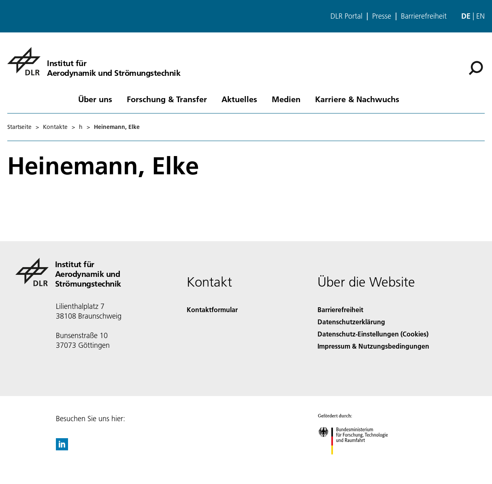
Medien (286, 99)
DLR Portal (346, 16)
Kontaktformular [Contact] (212, 309)
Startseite (19, 127)
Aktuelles (239, 99)
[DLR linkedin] (62, 447)
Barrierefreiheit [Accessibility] (340, 309)
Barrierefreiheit (424, 16)
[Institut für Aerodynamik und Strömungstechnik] (93, 61)
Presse (381, 16)
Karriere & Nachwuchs (357, 99)
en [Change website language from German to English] (480, 16)
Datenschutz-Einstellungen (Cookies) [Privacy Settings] (372, 334)
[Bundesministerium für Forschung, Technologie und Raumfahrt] (357, 461)
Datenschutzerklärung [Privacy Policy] (351, 321)
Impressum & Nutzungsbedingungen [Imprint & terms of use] (373, 346)
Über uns (95, 99)
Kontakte (55, 127)
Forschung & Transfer (167, 99)
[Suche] (476, 68)
